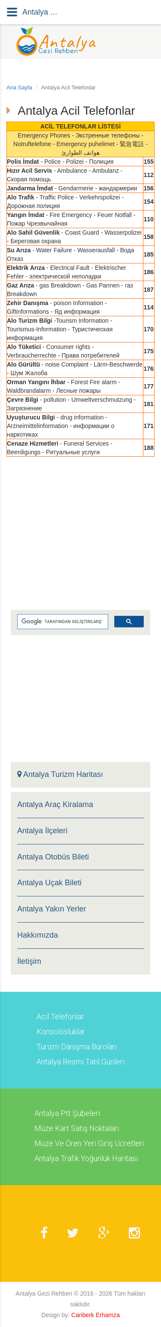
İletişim (29, 961)
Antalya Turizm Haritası (60, 775)
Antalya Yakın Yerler (51, 909)
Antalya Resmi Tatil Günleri (80, 1061)
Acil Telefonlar (60, 1016)
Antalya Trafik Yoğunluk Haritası (86, 1158)
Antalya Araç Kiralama (55, 805)
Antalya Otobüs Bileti (53, 857)
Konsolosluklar (60, 1031)
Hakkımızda (37, 935)
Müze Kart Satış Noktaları (76, 1128)
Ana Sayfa (19, 87)
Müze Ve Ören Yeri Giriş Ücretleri (89, 1143)
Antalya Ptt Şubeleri (67, 1113)
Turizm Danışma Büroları (76, 1046)
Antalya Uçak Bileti (49, 883)
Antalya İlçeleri (42, 831)
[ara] (61, 622)
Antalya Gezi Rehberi (43, 1293)
